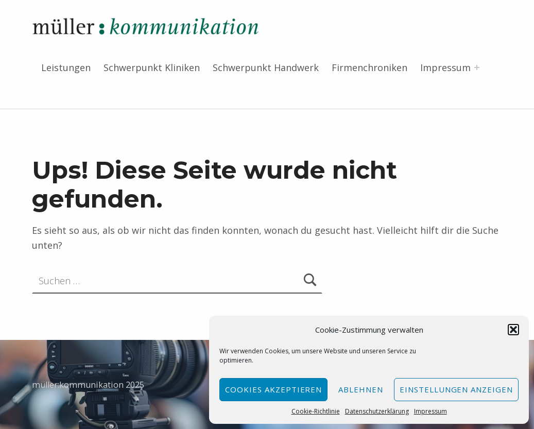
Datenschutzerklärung (377, 411)
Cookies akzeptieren (273, 389)
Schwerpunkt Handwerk (266, 67)
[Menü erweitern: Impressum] (476, 67)
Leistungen (66, 67)
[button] (513, 329)
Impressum (430, 411)
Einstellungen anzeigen (456, 389)
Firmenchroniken (369, 67)
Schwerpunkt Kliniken (152, 67)
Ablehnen (360, 389)
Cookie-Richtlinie (315, 411)
